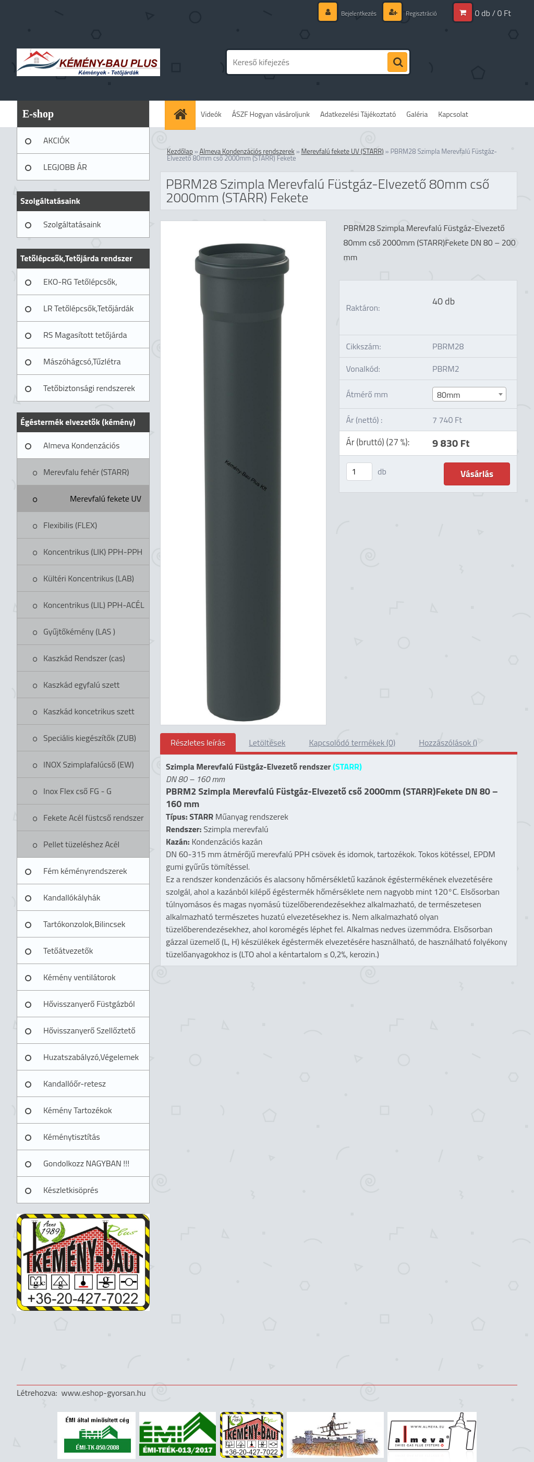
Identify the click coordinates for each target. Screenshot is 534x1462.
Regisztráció (417, 12)
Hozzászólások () (448, 742)
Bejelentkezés (348, 12)
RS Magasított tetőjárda (85, 334)
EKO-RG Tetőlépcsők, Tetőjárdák (80, 285)
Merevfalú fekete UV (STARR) (105, 502)
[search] (397, 62)
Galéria (417, 113)
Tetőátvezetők (68, 950)
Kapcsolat (453, 113)
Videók (211, 113)
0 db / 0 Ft (493, 13)
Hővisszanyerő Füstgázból (89, 1003)
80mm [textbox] (448, 394)
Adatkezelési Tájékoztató (358, 113)
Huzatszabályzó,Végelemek (91, 1057)
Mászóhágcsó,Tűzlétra (82, 361)
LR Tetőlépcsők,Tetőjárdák (88, 308)
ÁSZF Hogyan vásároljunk (271, 113)
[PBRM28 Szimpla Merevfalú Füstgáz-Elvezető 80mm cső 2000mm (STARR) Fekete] (243, 225)
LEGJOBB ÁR (65, 167)
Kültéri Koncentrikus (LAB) (88, 578)
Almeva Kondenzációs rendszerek (81, 449)
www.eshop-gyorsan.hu (104, 1392)
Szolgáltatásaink (72, 224)
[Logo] (88, 62)
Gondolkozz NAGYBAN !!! (86, 1163)
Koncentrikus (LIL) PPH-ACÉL (93, 605)
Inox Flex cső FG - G (77, 791)
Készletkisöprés (70, 1190)
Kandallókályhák (71, 897)
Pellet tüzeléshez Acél (81, 844)
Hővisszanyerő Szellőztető (89, 1030)
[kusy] (359, 471)
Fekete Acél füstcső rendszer (93, 817)
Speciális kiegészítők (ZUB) (89, 738)
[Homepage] (184, 114)
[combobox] (469, 394)
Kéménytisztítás (71, 1136)
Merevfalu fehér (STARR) (86, 472)
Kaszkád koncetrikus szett (89, 711)
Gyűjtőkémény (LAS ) (79, 631)
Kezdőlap (180, 151)
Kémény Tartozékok (77, 1110)
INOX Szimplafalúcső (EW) (88, 764)
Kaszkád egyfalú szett (81, 684)
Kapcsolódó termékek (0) (352, 742)
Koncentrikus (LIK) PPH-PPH (92, 551)
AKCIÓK (56, 140)
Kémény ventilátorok (79, 977)
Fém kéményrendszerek (85, 870)
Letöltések (267, 742)
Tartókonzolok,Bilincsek (84, 924)
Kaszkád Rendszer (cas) (84, 658)
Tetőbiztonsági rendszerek (89, 388)
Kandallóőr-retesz (74, 1083)
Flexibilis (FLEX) (70, 525)
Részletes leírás (198, 742)
